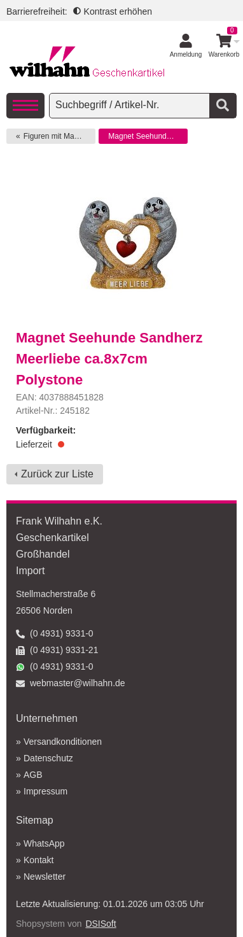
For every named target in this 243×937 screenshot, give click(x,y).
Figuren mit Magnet (56, 136)
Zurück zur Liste (57, 473)
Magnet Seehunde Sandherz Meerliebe (148, 136)
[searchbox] (130, 105)
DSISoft (100, 924)
